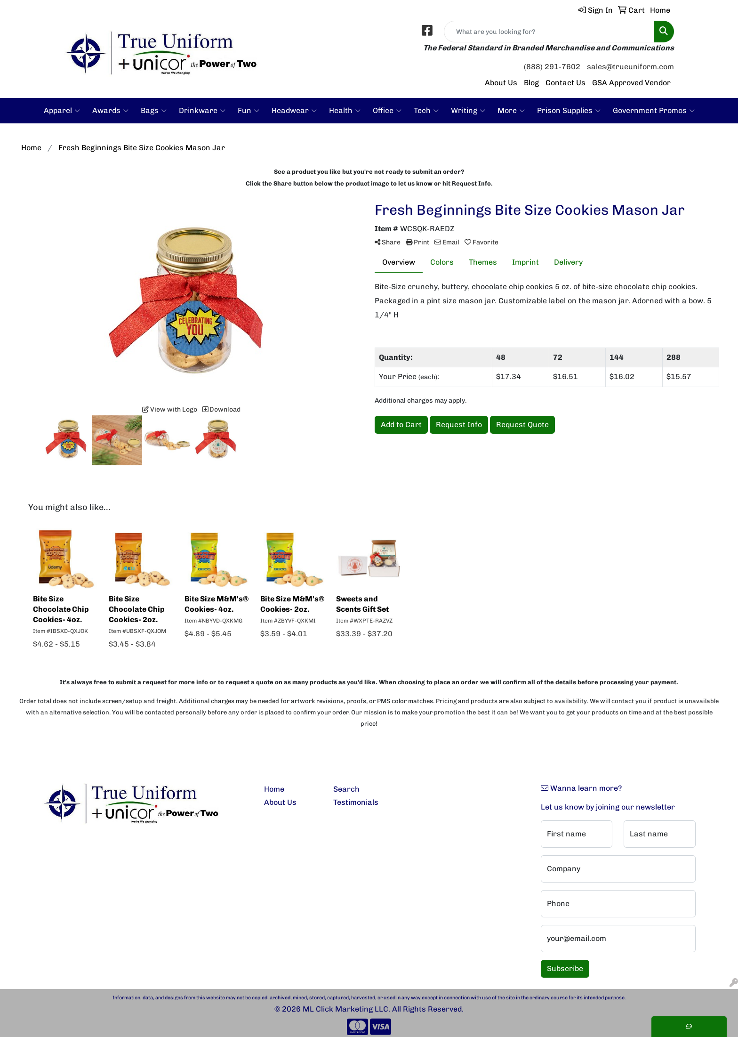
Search (346, 789)
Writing (468, 110)
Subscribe (565, 968)
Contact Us (565, 82)
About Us (501, 82)
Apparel (62, 110)
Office (387, 110)
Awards (110, 110)
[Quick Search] (549, 31)
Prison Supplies (569, 110)
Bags (154, 110)
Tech (426, 110)
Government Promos (654, 110)
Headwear (294, 110)
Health (345, 110)
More (511, 110)
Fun (248, 110)
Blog (531, 82)
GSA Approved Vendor (631, 82)
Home (274, 789)
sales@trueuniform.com (630, 66)
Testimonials (355, 802)
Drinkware (202, 110)
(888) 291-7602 (552, 66)
